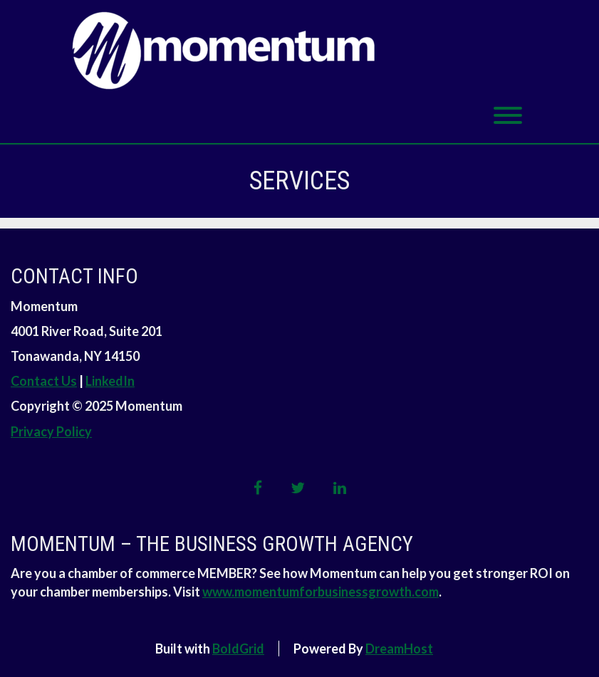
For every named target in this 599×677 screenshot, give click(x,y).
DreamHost (399, 648)
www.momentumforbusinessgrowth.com (320, 591)
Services (299, 181)
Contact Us (44, 381)
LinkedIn (110, 381)
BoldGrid (238, 648)
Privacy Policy (51, 431)
